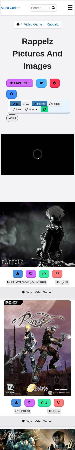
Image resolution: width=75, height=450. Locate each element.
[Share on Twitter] (41, 83)
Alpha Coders (10, 8)
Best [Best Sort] (17, 109)
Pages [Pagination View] (54, 103)
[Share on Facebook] (11, 94)
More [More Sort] (31, 109)
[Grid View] (15, 103)
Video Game (33, 24)
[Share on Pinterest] (55, 83)
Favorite (20, 83)
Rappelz (53, 24)
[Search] (53, 8)
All (12, 118)
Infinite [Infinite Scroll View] (39, 103)
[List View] (26, 103)
